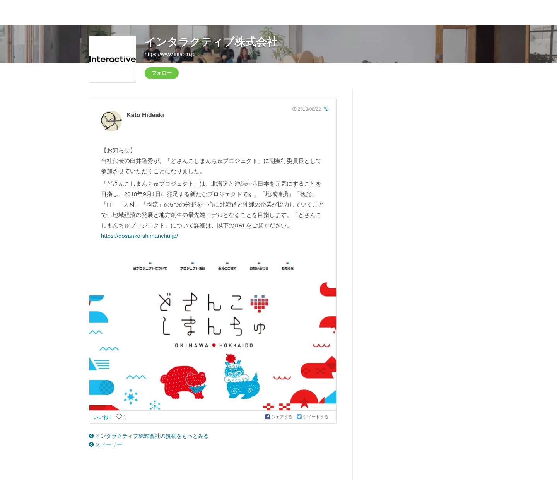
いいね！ (104, 417)
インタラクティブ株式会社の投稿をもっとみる (149, 436)
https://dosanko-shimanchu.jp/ (139, 235)
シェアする (279, 417)
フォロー (162, 73)
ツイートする (312, 417)
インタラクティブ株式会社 (211, 42)
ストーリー (105, 444)
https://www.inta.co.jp (170, 54)
